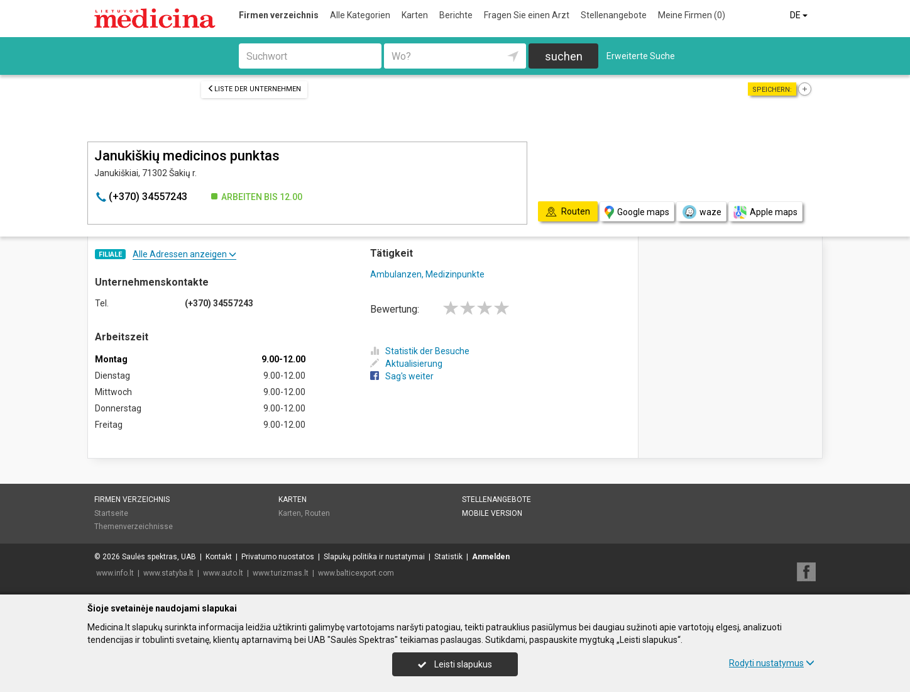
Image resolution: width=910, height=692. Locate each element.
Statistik (448, 556)
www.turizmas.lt (281, 573)
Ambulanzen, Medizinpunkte (427, 274)
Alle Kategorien (360, 15)
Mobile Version (492, 513)
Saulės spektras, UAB (159, 556)
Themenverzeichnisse (133, 526)
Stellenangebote (614, 15)
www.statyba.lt (168, 573)
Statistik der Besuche (419, 351)
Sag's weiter (402, 376)
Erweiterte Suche (640, 56)
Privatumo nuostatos (277, 556)
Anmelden (491, 556)
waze (701, 212)
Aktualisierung (406, 364)
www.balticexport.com (356, 573)
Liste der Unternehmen (254, 89)
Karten (415, 15)
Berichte (456, 15)
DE (799, 15)
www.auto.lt (223, 573)
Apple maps (765, 212)
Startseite (111, 513)
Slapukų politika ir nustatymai (374, 556)
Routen (317, 513)
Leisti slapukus (455, 664)
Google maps (637, 212)
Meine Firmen (691, 15)
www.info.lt (115, 573)
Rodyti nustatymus (771, 663)
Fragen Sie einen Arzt (526, 15)
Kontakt (219, 556)
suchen (564, 56)
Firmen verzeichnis (279, 15)
